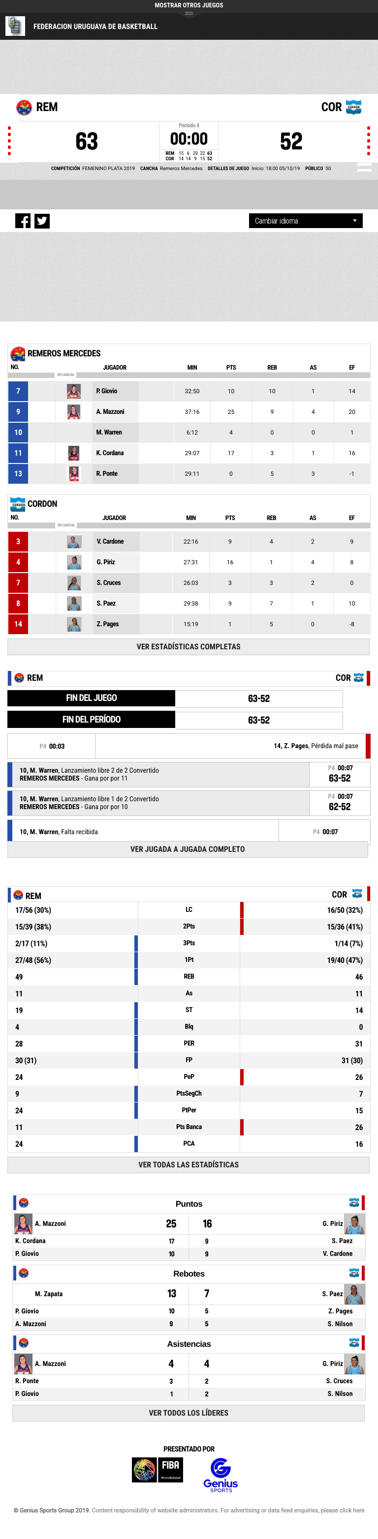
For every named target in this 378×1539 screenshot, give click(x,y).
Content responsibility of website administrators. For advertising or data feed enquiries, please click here (228, 1510)
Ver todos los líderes (188, 1413)
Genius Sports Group (220, 1475)
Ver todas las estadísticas (188, 1164)
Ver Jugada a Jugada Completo (187, 849)
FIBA (157, 1475)
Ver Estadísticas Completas (189, 646)
